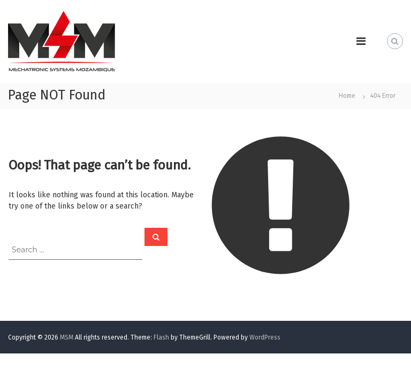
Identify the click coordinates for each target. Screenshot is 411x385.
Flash (161, 337)
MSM (66, 337)
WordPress (264, 337)
